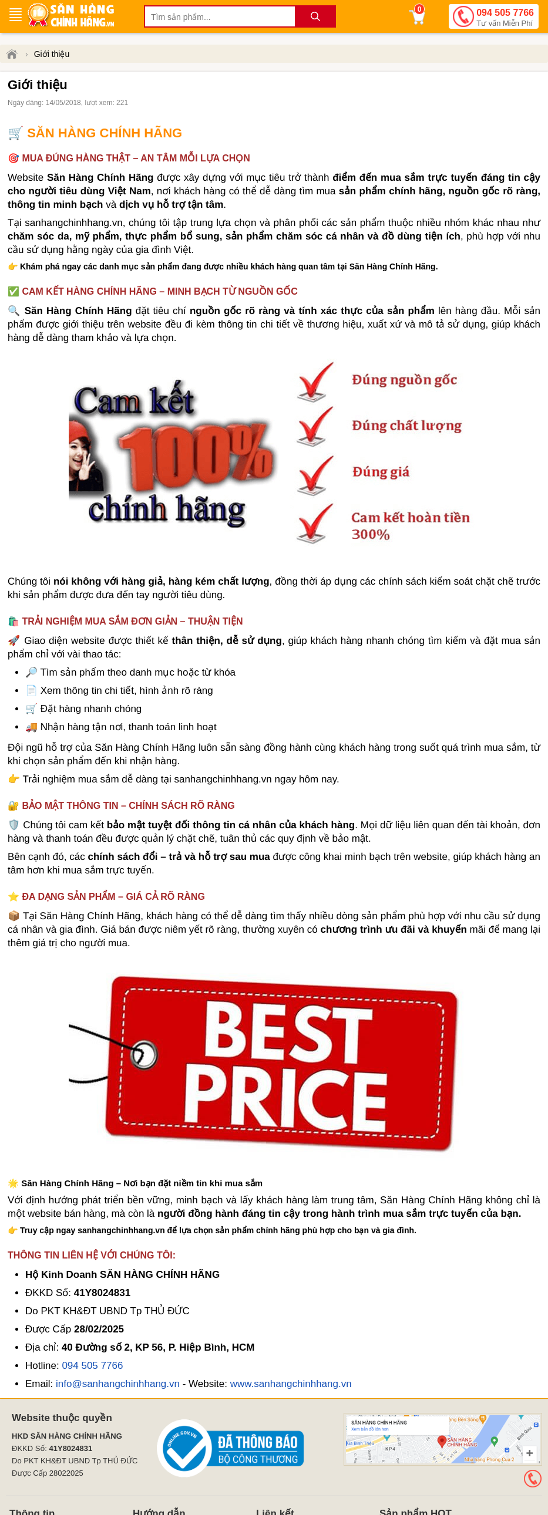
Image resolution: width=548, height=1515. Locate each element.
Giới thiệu (52, 54)
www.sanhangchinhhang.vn (291, 1383)
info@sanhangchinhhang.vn (118, 1383)
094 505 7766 (505, 18)
